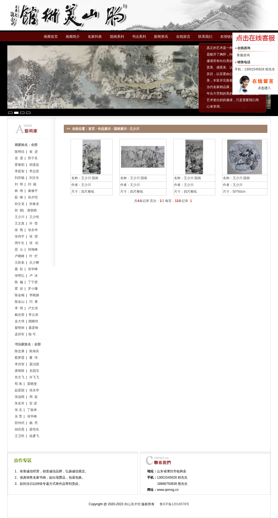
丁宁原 (33, 282)
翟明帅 (19, 328)
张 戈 (18, 410)
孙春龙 (34, 204)
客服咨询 (243, 55)
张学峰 (33, 269)
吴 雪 (18, 416)
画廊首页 (51, 37)
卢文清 (33, 308)
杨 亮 (33, 423)
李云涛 (33, 315)
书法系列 (139, 37)
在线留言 (183, 37)
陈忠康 (19, 351)
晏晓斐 (32, 384)
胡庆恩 (19, 429)
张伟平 (19, 236)
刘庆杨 (19, 178)
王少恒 (34, 217)
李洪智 (19, 364)
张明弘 (19, 275)
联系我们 (205, 37)
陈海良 (34, 351)
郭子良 (33, 158)
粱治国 (34, 364)
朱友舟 (19, 403)
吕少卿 (34, 262)
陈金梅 (19, 295)
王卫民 (19, 436)
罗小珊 (33, 289)
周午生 (19, 243)
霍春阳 (19, 165)
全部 (34, 145)
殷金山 (19, 302)
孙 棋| (19, 210)
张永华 (33, 230)
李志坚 (34, 171)
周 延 (33, 397)
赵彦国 (19, 390)
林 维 (19, 191)
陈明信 (19, 152)
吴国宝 (34, 371)
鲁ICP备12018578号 (174, 504)
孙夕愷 (33, 197)
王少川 (19, 217)
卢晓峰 (19, 256)
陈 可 (32, 334)
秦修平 (33, 191)
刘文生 (34, 178)
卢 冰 (33, 275)
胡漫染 (34, 165)
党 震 (19, 158)
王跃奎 (19, 262)
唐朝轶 (32, 210)
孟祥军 (19, 334)
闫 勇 (33, 302)
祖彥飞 (34, 436)
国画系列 (117, 37)
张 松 (34, 243)
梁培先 (34, 429)
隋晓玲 (33, 321)
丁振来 (32, 410)
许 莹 (33, 223)
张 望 (33, 236)
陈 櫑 (19, 282)
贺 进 (33, 403)
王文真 (19, 223)
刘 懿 (32, 184)
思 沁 (19, 249)
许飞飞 (34, 377)
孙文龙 (19, 204)
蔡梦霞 (19, 358)
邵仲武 (19, 423)
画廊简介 (73, 37)
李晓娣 (34, 295)
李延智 (19, 171)
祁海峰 (33, 249)
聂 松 (19, 269)
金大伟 (19, 321)
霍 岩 (19, 289)
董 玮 (33, 358)
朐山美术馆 (132, 504)
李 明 (19, 308)
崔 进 (33, 152)
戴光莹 (19, 315)
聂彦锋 (33, 328)
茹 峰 (19, 197)
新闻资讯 (161, 37)
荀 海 (18, 384)
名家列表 (95, 37)
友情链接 (227, 37)
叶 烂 (33, 256)
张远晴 (19, 397)
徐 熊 (19, 230)
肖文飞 (19, 377)
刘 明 (19, 184)
